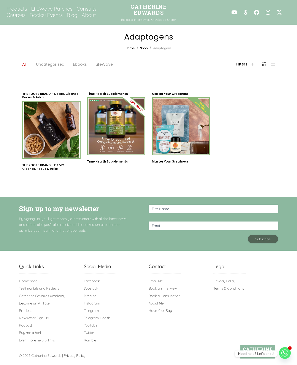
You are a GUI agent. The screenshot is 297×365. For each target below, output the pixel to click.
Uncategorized (50, 64)
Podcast (25, 325)
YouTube (90, 325)
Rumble (90, 340)
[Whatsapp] (285, 354)
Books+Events (46, 15)
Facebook (92, 281)
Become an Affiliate (34, 303)
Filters (245, 64)
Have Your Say (160, 310)
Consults (86, 8)
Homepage (28, 281)
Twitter (89, 332)
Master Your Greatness (170, 161)
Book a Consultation (164, 296)
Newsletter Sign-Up (34, 318)
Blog (72, 15)
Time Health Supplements (107, 161)
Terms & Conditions (228, 288)
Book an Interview (163, 288)
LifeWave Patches (51, 8)
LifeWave (104, 64)
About (89, 15)
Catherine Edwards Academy (42, 296)
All (24, 64)
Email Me (156, 281)
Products (16, 8)
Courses (15, 15)
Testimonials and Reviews (39, 288)
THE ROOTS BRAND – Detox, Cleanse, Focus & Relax (43, 167)
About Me (156, 303)
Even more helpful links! (37, 340)
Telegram (91, 310)
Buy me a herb (30, 332)
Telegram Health (97, 318)
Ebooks (80, 64)
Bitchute (90, 296)
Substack (91, 288)
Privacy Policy (224, 281)
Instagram (92, 303)
